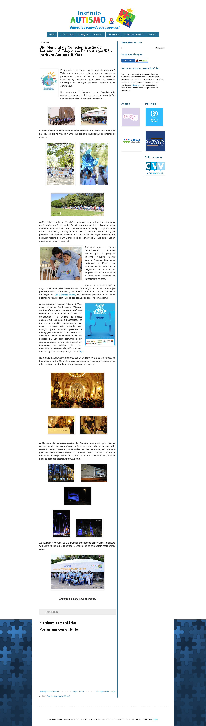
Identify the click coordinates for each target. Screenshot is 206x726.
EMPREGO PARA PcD (134, 34)
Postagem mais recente (50, 691)
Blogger (154, 719)
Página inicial (78, 691)
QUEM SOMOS (67, 34)
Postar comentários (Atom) (58, 696)
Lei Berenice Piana (65, 294)
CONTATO (152, 34)
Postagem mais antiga (105, 691)
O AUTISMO (97, 34)
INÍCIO (52, 34)
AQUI (81, 351)
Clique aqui (136, 85)
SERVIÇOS (83, 34)
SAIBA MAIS (114, 34)
